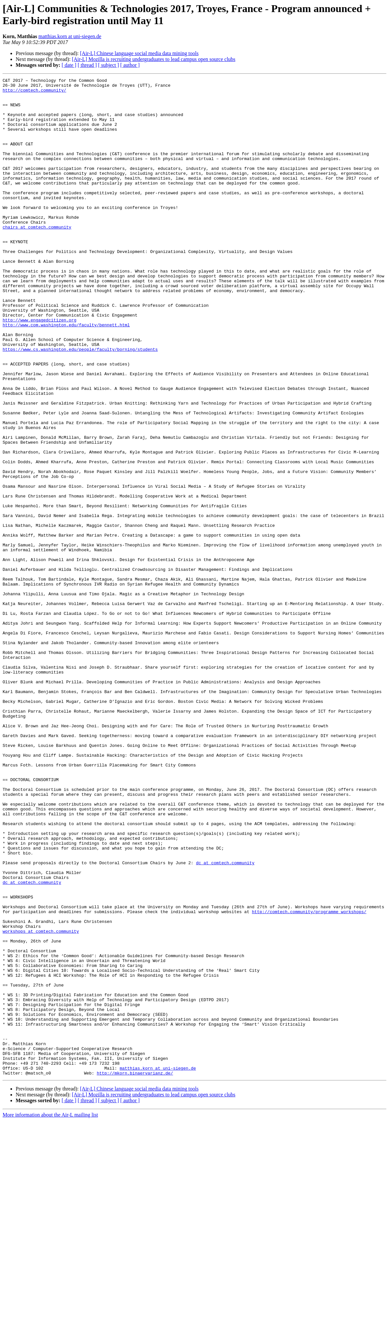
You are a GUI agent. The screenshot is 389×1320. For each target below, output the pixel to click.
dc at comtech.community (225, 1020)
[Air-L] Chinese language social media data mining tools (139, 53)
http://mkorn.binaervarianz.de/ (135, 1272)
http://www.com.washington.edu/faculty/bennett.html (66, 375)
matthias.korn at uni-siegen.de (69, 36)
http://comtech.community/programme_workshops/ (309, 1079)
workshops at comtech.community (41, 1102)
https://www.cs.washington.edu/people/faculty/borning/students (80, 404)
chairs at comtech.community (37, 257)
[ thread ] (87, 65)
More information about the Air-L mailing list (50, 1314)
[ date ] (69, 65)
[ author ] (130, 65)
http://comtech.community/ (34, 93)
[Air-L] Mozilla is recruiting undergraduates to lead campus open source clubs (153, 59)
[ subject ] (108, 65)
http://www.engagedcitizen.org (39, 369)
